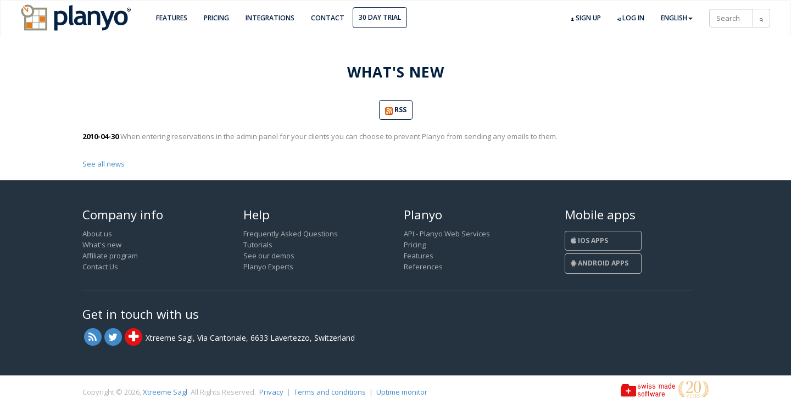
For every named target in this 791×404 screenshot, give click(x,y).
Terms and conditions (330, 392)
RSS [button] (395, 110)
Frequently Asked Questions (290, 234)
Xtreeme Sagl (165, 392)
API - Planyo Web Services (447, 234)
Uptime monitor (401, 392)
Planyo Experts (268, 267)
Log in (630, 18)
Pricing (216, 18)
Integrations (270, 18)
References (423, 267)
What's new (101, 245)
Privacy (271, 392)
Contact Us (100, 267)
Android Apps (599, 263)
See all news (103, 164)
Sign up (586, 18)
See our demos (268, 256)
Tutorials (257, 245)
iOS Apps (589, 240)
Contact (327, 18)
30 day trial (380, 17)
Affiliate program (110, 256)
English (677, 18)
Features (171, 18)
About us (97, 234)
